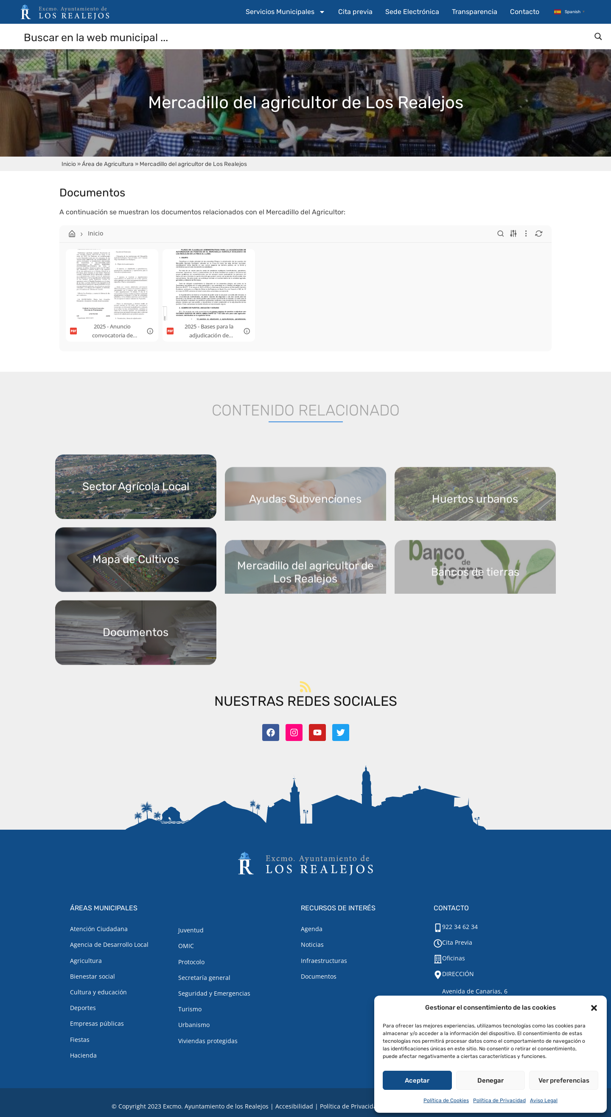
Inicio (69, 163)
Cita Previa (457, 942)
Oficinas (453, 958)
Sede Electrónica (412, 12)
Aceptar (417, 1080)
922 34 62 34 (460, 927)
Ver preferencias (563, 1080)
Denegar (490, 1080)
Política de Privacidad (499, 1100)
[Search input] (306, 37)
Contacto (524, 12)
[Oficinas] (438, 959)
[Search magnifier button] (598, 36)
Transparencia (474, 12)
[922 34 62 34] (438, 927)
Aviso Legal (544, 1100)
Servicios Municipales (285, 12)
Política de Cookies (446, 1100)
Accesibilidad (294, 1106)
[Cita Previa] (438, 943)
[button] (594, 1008)
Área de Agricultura (108, 163)
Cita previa (355, 12)
